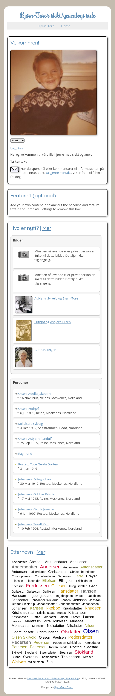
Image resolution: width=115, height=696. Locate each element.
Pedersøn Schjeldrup (67, 642)
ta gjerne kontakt (58, 172)
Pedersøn (42, 642)
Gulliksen (49, 591)
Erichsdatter (84, 581)
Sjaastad (91, 647)
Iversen (80, 596)
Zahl (50, 662)
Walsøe (19, 661)
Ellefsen (49, 580)
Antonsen (19, 572)
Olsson (44, 637)
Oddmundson (47, 632)
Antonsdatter (91, 567)
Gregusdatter (78, 586)
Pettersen (38, 647)
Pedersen (21, 642)
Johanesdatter (47, 604)
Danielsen (64, 576)
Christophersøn (22, 576)
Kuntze (35, 617)
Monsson (38, 625)
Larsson (17, 621)
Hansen (88, 591)
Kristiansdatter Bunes (51, 612)
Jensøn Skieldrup (23, 604)
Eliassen (17, 581)
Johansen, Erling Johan (34, 479)
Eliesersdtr (33, 581)
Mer (46, 228)
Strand (16, 657)
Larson (88, 617)
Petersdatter (92, 642)
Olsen (91, 631)
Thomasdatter (49, 657)
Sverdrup (30, 657)
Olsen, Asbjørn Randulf (35, 438)
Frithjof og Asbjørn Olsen (52, 322)
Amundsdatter (56, 562)
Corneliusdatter (45, 576)
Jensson (80, 600)
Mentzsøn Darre (38, 621)
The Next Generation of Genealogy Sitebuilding (53, 678)
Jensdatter (20, 600)
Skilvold (17, 652)
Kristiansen (77, 613)
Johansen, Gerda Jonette (36, 509)
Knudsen (93, 608)
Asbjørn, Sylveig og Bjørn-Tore (56, 298)
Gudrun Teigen (45, 349)
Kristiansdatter (23, 613)
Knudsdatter (72, 608)
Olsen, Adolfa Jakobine (34, 393)
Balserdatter (37, 572)
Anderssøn (70, 567)
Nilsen (89, 625)
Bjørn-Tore (46, 26)
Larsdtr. (64, 617)
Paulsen (59, 637)
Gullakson (33, 591)
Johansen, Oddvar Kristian (37, 494)
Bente (65, 26)
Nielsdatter (55, 626)
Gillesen (59, 585)
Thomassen (70, 657)
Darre (78, 576)
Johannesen (90, 604)
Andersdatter (24, 566)
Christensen (57, 572)
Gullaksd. (18, 591)
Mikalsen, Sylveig (30, 423)
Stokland (84, 652)
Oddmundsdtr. (23, 632)
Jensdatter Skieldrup (44, 600)
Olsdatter (71, 631)
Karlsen (36, 608)
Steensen (65, 652)
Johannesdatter (69, 604)
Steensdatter (48, 652)
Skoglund (31, 652)
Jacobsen (94, 596)
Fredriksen (37, 585)
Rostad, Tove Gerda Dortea (38, 464)
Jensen (66, 600)
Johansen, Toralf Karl (33, 524)
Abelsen (36, 562)
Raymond (25, 453)
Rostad (75, 647)
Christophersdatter (82, 572)
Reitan (53, 647)
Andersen (50, 566)
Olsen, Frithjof (28, 408)
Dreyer (91, 576)
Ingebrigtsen (64, 596)
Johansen (19, 608)
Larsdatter (49, 617)
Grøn (93, 586)
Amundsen (78, 562)
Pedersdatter (80, 637)
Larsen (76, 617)
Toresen (88, 657)
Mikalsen (60, 621)
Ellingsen (66, 581)
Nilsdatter (74, 626)
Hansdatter (68, 591)
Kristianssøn (20, 617)
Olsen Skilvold (24, 637)
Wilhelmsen (36, 662)
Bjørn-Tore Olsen (63, 687)
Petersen (19, 647)
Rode (63, 647)
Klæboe (53, 608)
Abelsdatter (19, 562)
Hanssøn (19, 596)
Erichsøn (17, 586)
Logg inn (16, 148)
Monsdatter (21, 626)
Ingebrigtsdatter (41, 596)
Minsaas (77, 621)
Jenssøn (95, 600)
